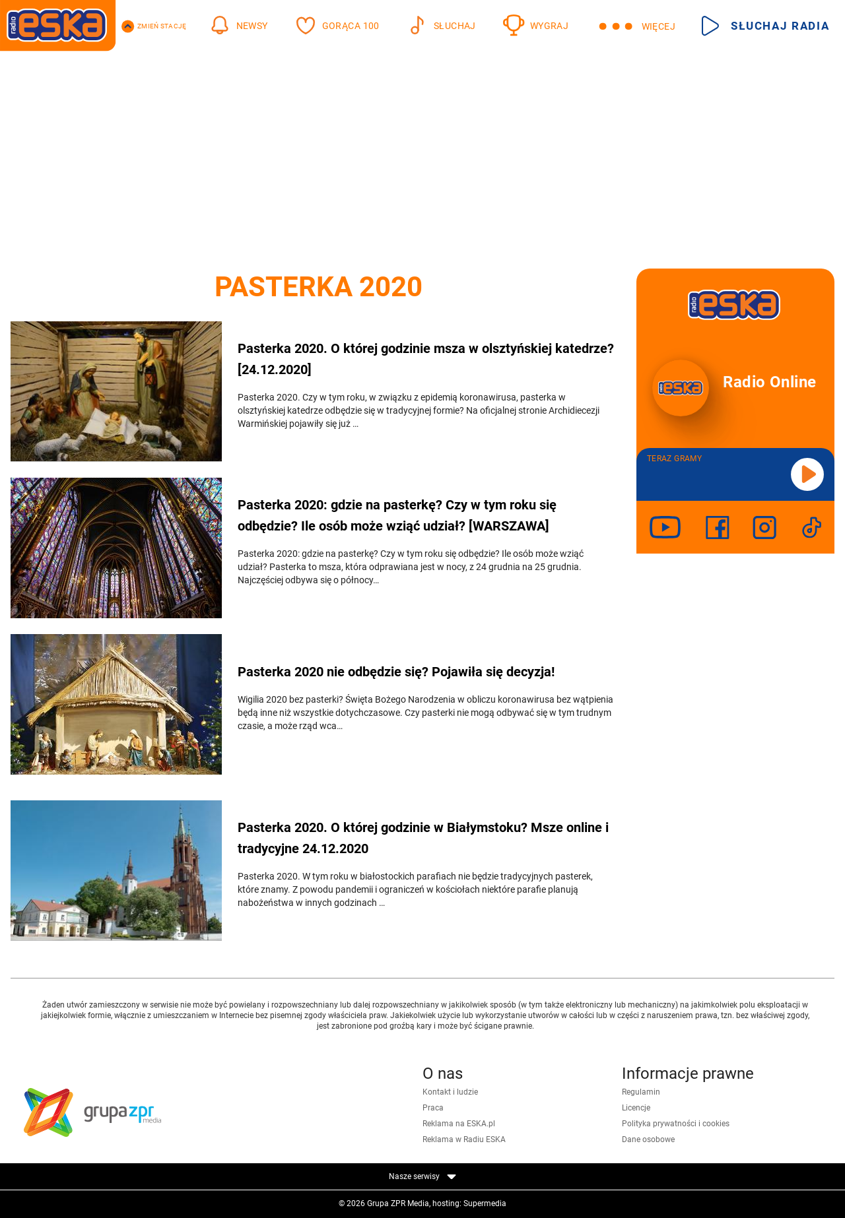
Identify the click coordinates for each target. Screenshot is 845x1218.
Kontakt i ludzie (450, 1092)
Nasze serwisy (422, 1176)
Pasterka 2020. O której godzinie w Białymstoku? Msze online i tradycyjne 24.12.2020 (423, 837)
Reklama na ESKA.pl (458, 1123)
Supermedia (484, 1203)
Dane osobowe (648, 1139)
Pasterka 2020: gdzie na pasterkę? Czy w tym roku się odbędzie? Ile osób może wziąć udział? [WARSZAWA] (397, 515)
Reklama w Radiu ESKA (464, 1139)
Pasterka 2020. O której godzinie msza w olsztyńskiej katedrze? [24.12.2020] (426, 358)
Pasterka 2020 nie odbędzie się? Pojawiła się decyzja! (396, 672)
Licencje (636, 1107)
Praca (433, 1107)
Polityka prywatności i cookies (675, 1123)
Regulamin (641, 1092)
